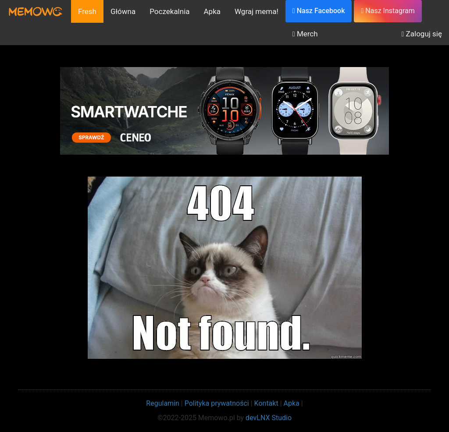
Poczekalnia (169, 11)
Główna (122, 11)
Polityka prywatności (217, 403)
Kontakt (266, 403)
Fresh (87, 11)
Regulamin (162, 403)
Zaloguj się (422, 33)
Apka (212, 11)
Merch (305, 33)
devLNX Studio (269, 418)
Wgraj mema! (256, 11)
